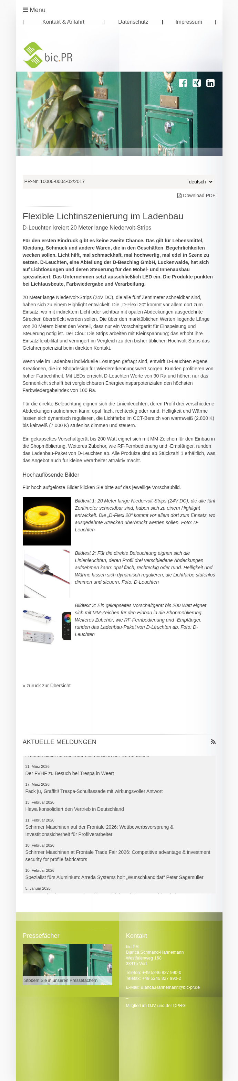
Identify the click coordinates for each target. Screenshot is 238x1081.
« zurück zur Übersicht (47, 685)
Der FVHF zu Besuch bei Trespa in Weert (69, 774)
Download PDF (196, 195)
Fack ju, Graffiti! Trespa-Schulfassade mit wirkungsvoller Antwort (94, 792)
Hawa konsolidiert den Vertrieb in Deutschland (74, 810)
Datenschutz (133, 22)
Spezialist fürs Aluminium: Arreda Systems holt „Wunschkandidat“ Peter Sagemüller (114, 878)
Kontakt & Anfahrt (63, 22)
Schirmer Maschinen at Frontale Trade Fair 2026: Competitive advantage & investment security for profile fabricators (117, 856)
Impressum (188, 22)
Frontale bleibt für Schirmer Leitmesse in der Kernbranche (87, 756)
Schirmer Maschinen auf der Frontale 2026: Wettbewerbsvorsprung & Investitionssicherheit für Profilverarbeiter (99, 831)
